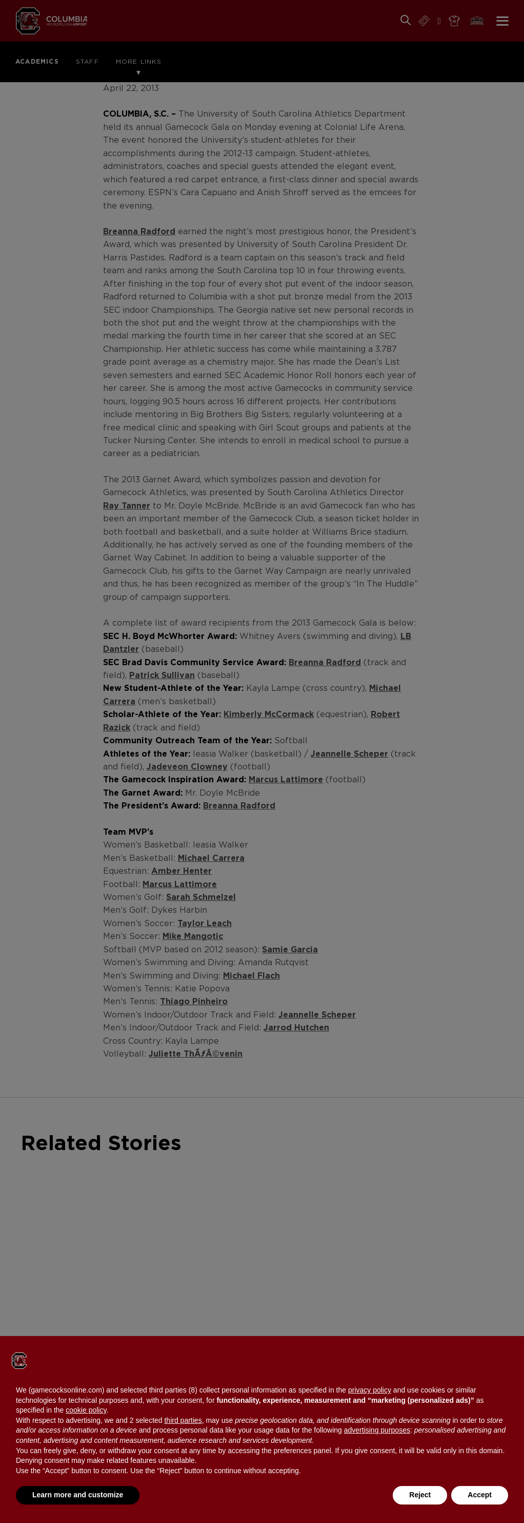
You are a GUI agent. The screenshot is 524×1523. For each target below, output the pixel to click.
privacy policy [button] (369, 1390)
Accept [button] (480, 1495)
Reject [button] (420, 1495)
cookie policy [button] (86, 1410)
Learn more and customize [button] (77, 1495)
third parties (182, 1420)
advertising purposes (377, 1430)
